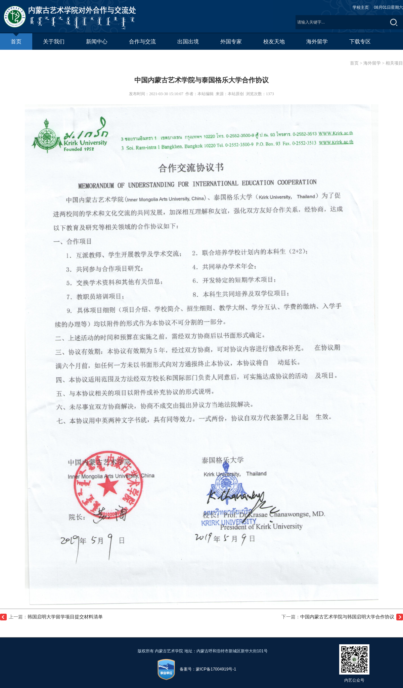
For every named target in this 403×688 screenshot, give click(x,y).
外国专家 (231, 41)
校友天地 (274, 41)
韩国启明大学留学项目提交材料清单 (65, 616)
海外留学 (317, 41)
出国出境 (188, 41)
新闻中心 (96, 41)
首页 (16, 38)
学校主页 (361, 7)
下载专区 (360, 41)
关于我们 (53, 41)
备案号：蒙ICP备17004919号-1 (208, 669)
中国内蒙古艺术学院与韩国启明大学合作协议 (347, 616)
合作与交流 (142, 41)
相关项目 (394, 63)
